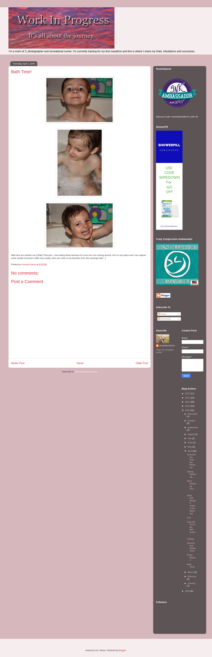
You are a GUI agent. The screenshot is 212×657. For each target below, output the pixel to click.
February (192, 576)
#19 (189, 517)
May (190, 447)
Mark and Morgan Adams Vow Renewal (191, 504)
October (191, 420)
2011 (187, 402)
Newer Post (18, 363)
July (190, 438)
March (191, 572)
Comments (164, 319)
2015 (187, 393)
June (190, 442)
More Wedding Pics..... (191, 486)
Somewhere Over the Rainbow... (191, 461)
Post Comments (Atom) (86, 371)
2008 (187, 591)
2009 (187, 410)
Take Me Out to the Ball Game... (191, 528)
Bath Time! (191, 565)
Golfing (190, 539)
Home (80, 363)
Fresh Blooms (191, 557)
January (191, 583)
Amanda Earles (167, 345)
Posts (162, 314)
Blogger (122, 650)
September (193, 427)
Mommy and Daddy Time (191, 547)
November (193, 414)
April (190, 451)
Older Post (142, 363)
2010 (187, 406)
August (191, 434)
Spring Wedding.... (191, 474)
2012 (187, 397)
